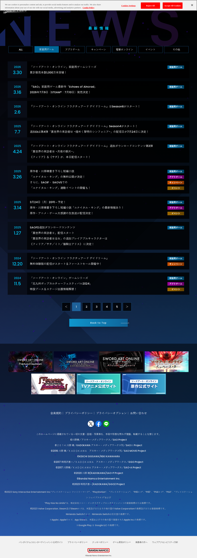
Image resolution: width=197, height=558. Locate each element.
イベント (150, 49)
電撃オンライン (124, 49)
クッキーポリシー (100, 542)
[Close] (192, 5)
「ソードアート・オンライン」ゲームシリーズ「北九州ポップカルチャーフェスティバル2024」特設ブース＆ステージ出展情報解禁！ (61, 283)
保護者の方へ (141, 542)
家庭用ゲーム (46, 49)
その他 (176, 49)
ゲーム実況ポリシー (122, 542)
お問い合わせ (138, 413)
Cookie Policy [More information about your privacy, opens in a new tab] (88, 7)
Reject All (150, 5)
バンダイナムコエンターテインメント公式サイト (41, 542)
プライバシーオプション (111, 413)
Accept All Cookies (172, 5)
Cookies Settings (128, 5)
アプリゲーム (72, 49)
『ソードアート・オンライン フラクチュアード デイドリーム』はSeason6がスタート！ (85, 106)
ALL (21, 49)
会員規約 (55, 413)
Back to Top (98, 322)
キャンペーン (98, 49)
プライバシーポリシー (79, 413)
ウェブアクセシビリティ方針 (165, 542)
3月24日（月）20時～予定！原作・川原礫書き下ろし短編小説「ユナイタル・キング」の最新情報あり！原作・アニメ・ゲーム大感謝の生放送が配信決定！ (77, 207)
